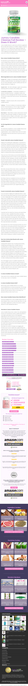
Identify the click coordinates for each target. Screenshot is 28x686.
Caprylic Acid (21, 518)
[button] (26, 2)
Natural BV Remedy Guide (20, 551)
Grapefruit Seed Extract (7, 530)
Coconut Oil (7, 518)
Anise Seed (20, 530)
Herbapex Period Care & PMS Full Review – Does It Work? (7, 603)
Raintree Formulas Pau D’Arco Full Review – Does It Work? (21, 603)
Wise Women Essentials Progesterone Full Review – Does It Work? (7, 590)
